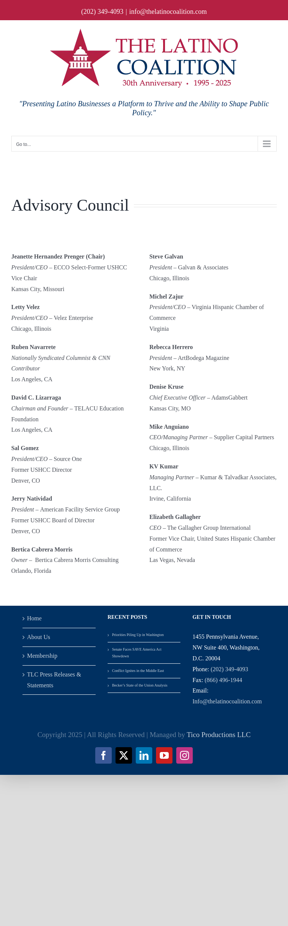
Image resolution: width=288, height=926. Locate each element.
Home (34, 618)
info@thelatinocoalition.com (168, 11)
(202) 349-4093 (229, 669)
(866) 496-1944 (223, 680)
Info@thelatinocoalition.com (227, 701)
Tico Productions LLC (218, 735)
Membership (42, 656)
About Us (38, 637)
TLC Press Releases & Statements (54, 679)
